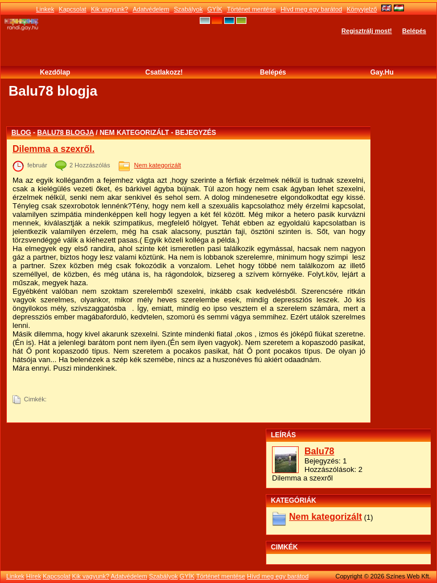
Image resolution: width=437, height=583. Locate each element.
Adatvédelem (151, 9)
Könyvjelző (362, 9)
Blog (21, 133)
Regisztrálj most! (366, 30)
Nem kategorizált (158, 165)
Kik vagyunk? (109, 9)
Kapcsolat (72, 9)
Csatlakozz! (164, 72)
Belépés (414, 30)
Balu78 (319, 451)
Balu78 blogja (65, 133)
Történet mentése (251, 9)
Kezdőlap (55, 72)
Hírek (33, 576)
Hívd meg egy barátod (311, 9)
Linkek (45, 9)
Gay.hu (382, 72)
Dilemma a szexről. (53, 149)
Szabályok (188, 9)
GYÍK (214, 9)
